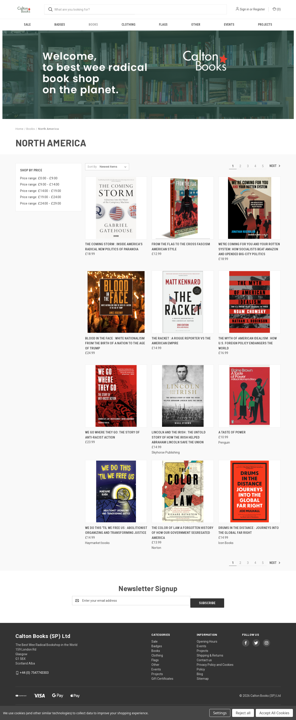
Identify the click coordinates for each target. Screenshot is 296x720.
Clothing (128, 24)
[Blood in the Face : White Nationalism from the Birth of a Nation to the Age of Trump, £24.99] (116, 302)
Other (195, 24)
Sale (27, 24)
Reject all (243, 712)
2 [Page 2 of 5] (240, 166)
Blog (200, 671)
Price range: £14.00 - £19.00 (40, 191)
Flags (163, 24)
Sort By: (92, 166)
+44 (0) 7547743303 (34, 670)
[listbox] (114, 166)
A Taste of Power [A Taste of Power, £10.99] (232, 432)
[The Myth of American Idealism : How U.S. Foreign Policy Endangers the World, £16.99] (249, 302)
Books (93, 24)
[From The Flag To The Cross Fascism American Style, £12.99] (183, 208)
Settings (220, 712)
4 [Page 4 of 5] (255, 166)
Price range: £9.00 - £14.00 (39, 184)
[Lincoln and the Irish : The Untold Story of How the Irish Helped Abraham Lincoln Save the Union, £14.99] (183, 396)
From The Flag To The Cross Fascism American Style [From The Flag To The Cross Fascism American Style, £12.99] (181, 246)
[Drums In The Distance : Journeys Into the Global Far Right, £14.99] (249, 491)
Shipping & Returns (210, 653)
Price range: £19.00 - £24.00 (40, 197)
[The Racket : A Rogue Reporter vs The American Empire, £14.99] (183, 302)
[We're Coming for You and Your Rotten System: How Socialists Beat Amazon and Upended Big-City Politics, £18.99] (249, 208)
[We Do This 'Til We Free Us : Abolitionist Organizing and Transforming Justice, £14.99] (116, 491)
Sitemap (203, 676)
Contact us (204, 657)
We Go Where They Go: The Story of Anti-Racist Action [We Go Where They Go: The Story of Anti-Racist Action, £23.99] (112, 434)
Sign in (244, 9)
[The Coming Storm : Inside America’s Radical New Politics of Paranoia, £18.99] (116, 208)
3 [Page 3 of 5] (248, 166)
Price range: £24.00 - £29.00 (40, 203)
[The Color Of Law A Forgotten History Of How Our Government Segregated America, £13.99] (183, 491)
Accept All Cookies (274, 712)
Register (259, 9)
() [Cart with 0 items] (277, 9)
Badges (59, 24)
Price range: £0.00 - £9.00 (38, 178)
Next (275, 166)
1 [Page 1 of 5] (233, 166)
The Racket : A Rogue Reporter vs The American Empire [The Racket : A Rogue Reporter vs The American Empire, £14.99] (181, 340)
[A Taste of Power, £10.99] (249, 396)
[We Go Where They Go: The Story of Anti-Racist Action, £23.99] (116, 396)
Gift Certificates (162, 676)
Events (229, 24)
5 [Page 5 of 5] (263, 166)
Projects (265, 24)
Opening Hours (207, 639)
